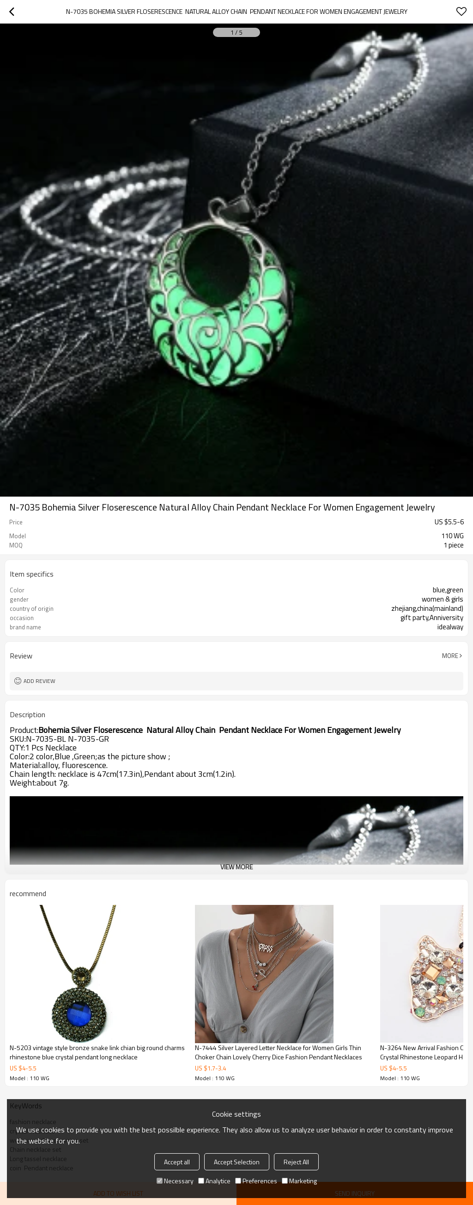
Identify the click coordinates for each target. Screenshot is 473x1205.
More (450, 655)
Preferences (256, 1181)
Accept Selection (237, 1162)
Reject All (296, 1162)
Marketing (299, 1181)
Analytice (214, 1181)
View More (236, 867)
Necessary (175, 1181)
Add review (39, 680)
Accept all (177, 1162)
